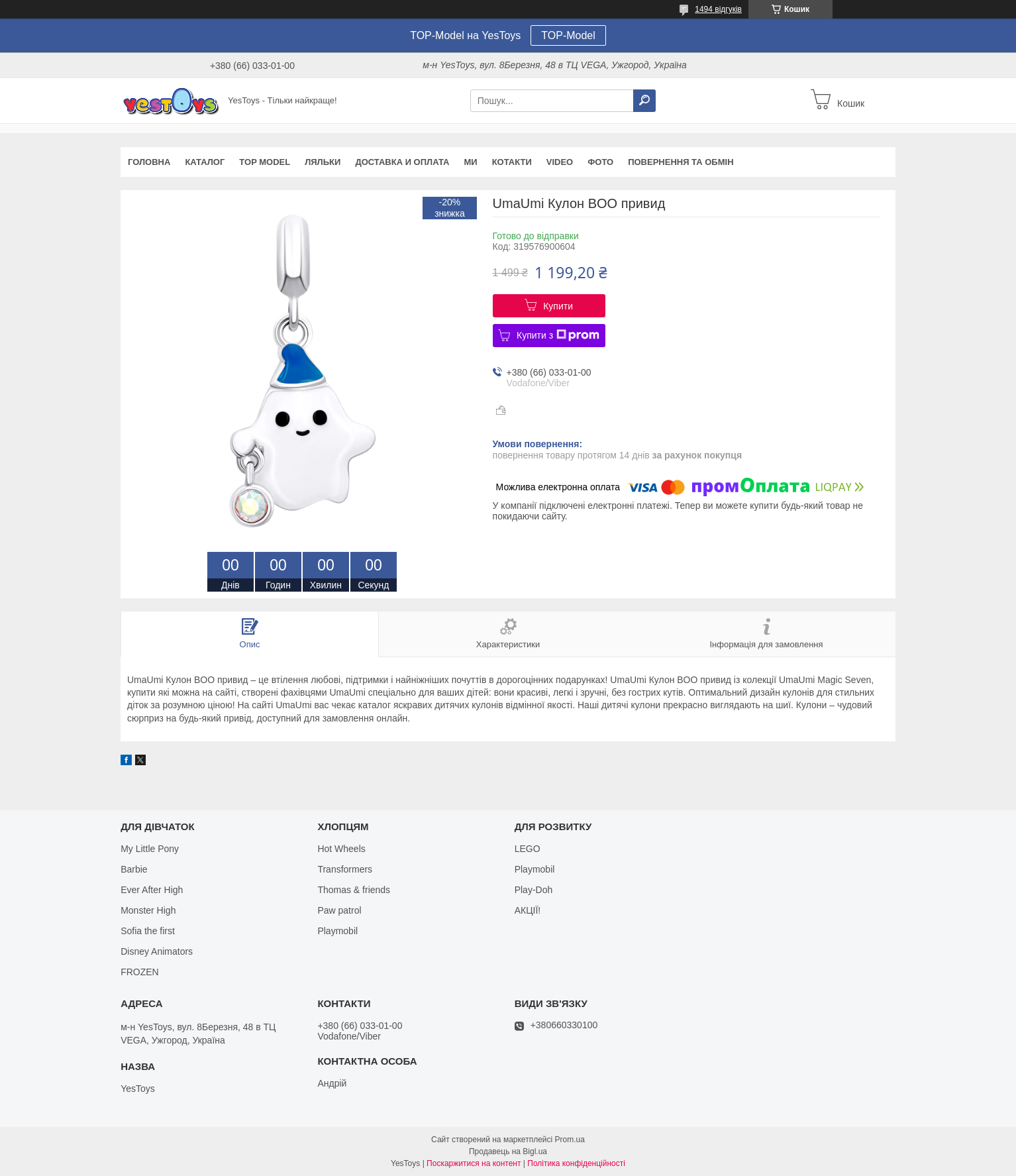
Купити (558, 306)
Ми (470, 162)
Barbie (134, 869)
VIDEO (559, 162)
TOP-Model (568, 35)
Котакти (512, 162)
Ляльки (322, 162)
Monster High (148, 910)
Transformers (344, 869)
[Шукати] (644, 100)
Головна (149, 162)
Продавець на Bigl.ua (508, 1151)
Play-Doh (534, 889)
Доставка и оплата (402, 162)
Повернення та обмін (680, 162)
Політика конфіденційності (576, 1163)
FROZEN (140, 972)
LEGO (527, 848)
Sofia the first (148, 931)
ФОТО (600, 162)
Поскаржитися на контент (474, 1163)
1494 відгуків (718, 9)
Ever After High (152, 889)
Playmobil (337, 931)
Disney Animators (157, 951)
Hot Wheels (341, 848)
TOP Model (264, 162)
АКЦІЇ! (528, 910)
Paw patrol (339, 910)
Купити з (558, 335)
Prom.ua (570, 1139)
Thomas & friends (353, 889)
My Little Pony (150, 848)
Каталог (205, 162)
